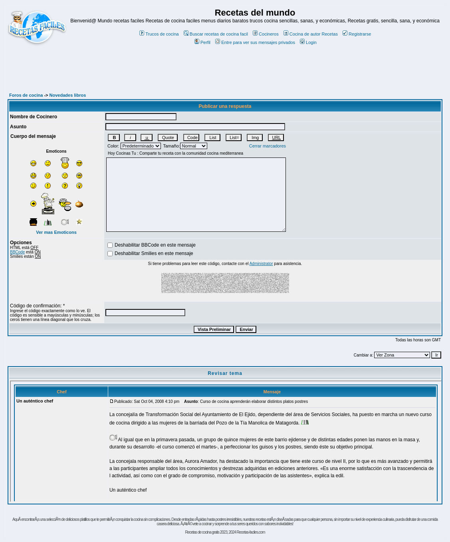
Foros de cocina (26, 95)
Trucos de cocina (158, 34)
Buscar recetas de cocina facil (216, 34)
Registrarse (357, 34)
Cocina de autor (302, 34)
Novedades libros (68, 95)
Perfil (202, 42)
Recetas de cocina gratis (202, 532)
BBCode (17, 252)
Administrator (261, 263)
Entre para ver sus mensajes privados (255, 42)
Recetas (330, 34)
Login (308, 42)
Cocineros (266, 34)
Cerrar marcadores (267, 145)
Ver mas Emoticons (56, 232)
